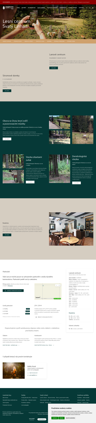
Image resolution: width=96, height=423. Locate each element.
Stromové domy (18, 41)
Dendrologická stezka (54, 400)
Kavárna (49, 41)
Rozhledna (79, 397)
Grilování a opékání (81, 400)
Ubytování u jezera (32, 400)
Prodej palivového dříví (26, 397)
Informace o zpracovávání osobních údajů (46, 414)
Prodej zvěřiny (24, 400)
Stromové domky (51, 397)
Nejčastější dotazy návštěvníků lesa (10, 400)
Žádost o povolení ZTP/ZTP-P (44, 317)
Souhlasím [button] (55, 418)
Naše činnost (5, 397)
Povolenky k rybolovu (25, 402)
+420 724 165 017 (33, 373)
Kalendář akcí (31, 8)
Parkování (42, 402)
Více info (53, 68)
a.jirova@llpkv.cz (33, 375)
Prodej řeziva (34, 397)
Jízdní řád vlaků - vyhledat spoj (11, 345)
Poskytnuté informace (7, 405)
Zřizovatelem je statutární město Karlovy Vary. (13, 414)
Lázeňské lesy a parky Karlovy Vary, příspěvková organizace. (12, 412)
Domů (18, 8)
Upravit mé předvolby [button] (70, 418)
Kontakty (81, 8)
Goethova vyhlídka (52, 8)
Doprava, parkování (59, 41)
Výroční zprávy (6, 402)
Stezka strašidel (86, 397)
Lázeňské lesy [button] (63, 8)
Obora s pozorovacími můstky (62, 397)
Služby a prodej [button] (73, 8)
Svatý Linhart (41, 8)
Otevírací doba (71, 41)
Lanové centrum (7, 41)
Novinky (24, 8)
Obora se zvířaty (28, 41)
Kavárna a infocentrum (65, 400)
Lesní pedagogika (25, 405)
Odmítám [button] (61, 418)
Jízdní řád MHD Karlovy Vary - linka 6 (44, 345)
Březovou (10, 286)
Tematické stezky (40, 41)
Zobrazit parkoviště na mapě (13, 290)
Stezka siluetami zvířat (44, 400)
